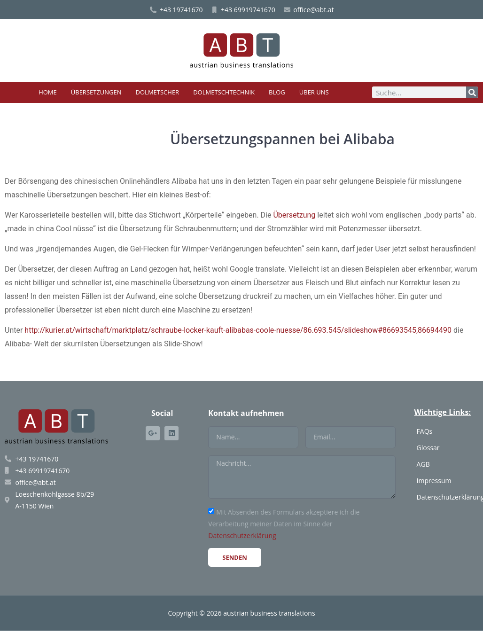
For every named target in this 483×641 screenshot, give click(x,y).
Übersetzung (294, 215)
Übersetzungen (96, 92)
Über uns (314, 92)
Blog (277, 92)
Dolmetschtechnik (224, 92)
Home (48, 92)
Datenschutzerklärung (242, 535)
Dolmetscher (157, 92)
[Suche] (472, 92)
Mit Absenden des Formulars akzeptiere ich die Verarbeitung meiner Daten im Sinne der (283, 524)
